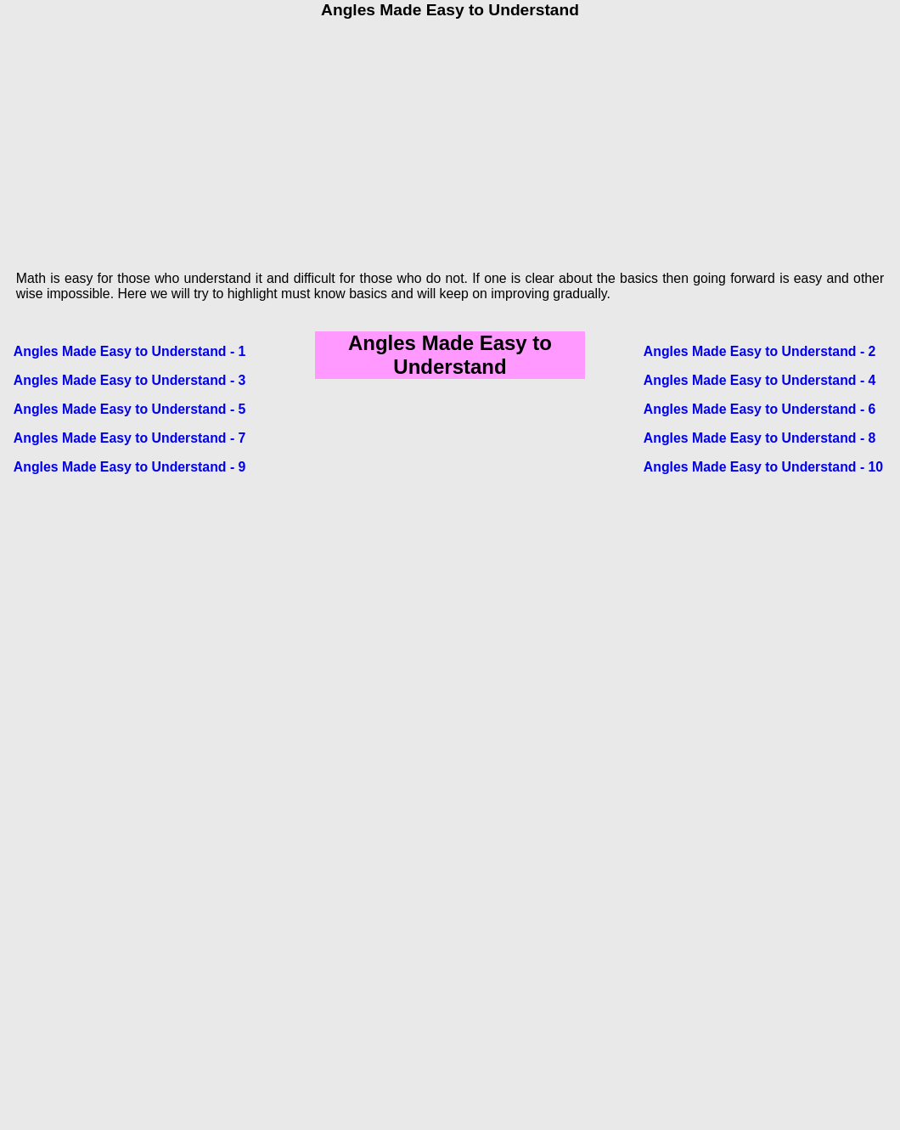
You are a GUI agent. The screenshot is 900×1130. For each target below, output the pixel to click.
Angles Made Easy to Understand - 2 (760, 351)
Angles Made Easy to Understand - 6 (760, 409)
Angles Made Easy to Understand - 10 (763, 467)
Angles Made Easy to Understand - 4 (760, 380)
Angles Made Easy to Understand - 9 (130, 467)
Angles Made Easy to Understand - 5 (130, 409)
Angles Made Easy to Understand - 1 (130, 351)
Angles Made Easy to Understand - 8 (760, 438)
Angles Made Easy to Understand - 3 (130, 380)
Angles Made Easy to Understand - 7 (130, 438)
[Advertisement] (450, 138)
